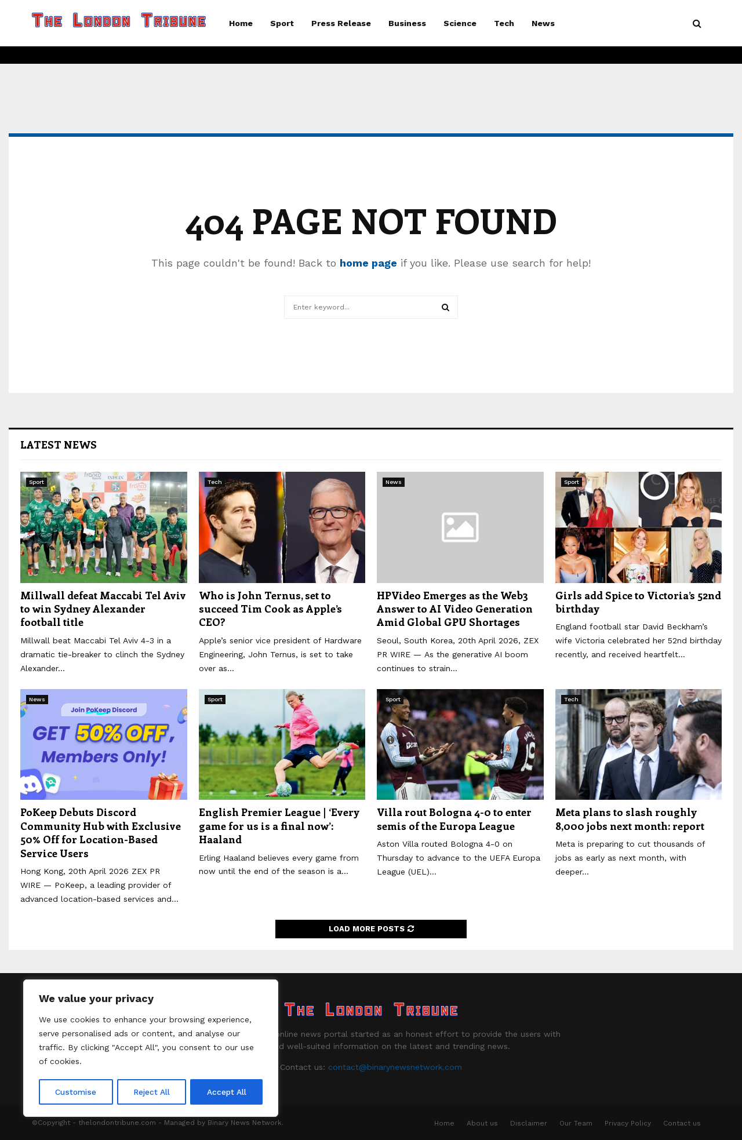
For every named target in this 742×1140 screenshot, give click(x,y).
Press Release (341, 23)
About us (482, 1123)
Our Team (575, 1123)
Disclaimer (528, 1123)
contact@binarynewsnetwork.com (395, 1067)
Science (460, 23)
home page (368, 263)
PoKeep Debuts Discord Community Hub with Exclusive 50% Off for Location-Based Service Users (100, 832)
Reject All (152, 1092)
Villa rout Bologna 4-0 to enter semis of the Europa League (454, 818)
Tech (504, 23)
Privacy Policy (628, 1123)
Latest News (58, 444)
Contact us (682, 1123)
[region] (150, 1049)
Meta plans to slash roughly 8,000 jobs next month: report (629, 818)
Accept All (226, 1092)
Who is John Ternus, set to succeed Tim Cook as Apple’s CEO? (270, 608)
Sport (282, 23)
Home (241, 23)
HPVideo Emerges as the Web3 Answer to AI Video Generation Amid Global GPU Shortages (455, 608)
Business (407, 23)
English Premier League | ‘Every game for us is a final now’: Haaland (279, 825)
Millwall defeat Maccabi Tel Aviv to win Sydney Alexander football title (103, 608)
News (543, 23)
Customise (75, 1092)
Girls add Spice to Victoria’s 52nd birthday (638, 601)
